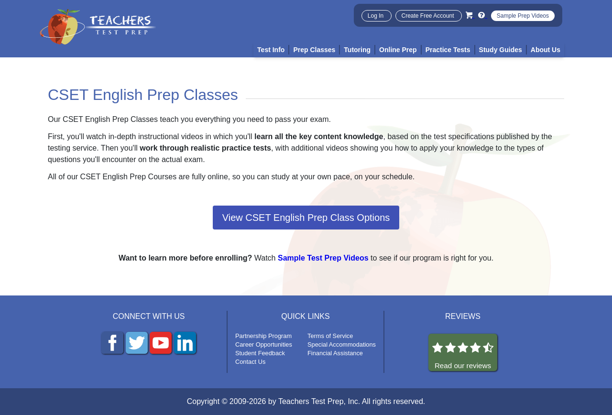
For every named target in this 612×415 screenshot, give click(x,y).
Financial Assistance (335, 353)
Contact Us (250, 361)
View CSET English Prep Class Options (306, 217)
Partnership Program (263, 335)
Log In (376, 15)
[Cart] (470, 15)
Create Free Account (429, 15)
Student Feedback (260, 353)
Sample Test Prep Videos (323, 258)
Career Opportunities (263, 344)
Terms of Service (330, 335)
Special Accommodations (341, 344)
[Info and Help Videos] (482, 15)
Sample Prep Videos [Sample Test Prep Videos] (523, 15)
